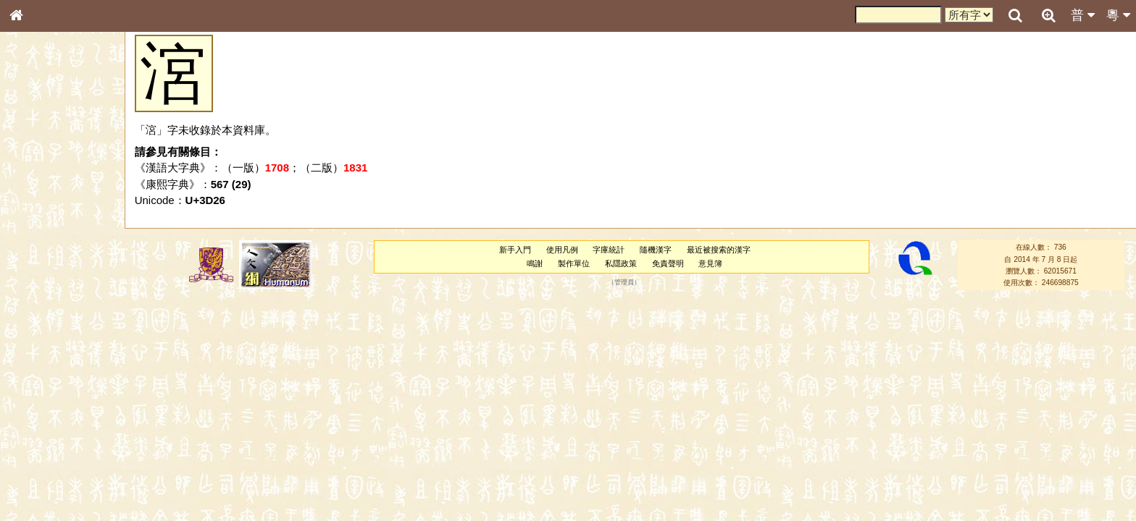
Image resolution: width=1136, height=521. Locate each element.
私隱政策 (621, 263)
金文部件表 (40, 236)
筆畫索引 (35, 208)
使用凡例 (562, 249)
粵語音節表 (40, 288)
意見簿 (710, 263)
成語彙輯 (35, 482)
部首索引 (35, 194)
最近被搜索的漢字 (719, 249)
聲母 (29, 388)
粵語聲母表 (40, 302)
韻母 (49, 388)
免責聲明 (668, 263)
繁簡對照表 (40, 496)
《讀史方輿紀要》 (53, 468)
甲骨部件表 (40, 221)
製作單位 (574, 263)
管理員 (624, 283)
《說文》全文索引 (53, 454)
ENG (64, 160)
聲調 (69, 388)
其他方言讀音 (44, 415)
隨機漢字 (656, 249)
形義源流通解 (44, 250)
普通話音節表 (44, 402)
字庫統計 (609, 249)
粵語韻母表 (40, 316)
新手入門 (515, 249)
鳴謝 (535, 263)
